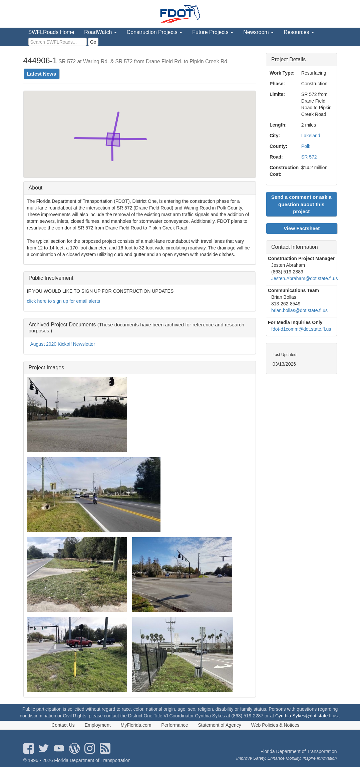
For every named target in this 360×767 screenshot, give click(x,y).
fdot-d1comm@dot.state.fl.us (301, 329)
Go (93, 42)
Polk (305, 146)
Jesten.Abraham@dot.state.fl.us (304, 278)
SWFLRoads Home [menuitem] (51, 32)
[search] (57, 42)
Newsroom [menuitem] (258, 32)
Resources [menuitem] (299, 32)
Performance (174, 725)
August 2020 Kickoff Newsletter (62, 344)
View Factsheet (302, 228)
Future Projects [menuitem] (212, 32)
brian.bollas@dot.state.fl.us (299, 310)
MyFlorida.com (136, 725)
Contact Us (63, 725)
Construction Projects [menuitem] (155, 32)
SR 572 (309, 157)
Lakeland (310, 135)
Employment (98, 725)
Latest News (41, 74)
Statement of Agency (219, 725)
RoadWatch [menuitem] (100, 32)
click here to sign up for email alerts (63, 301)
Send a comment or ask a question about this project (301, 204)
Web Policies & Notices (275, 725)
